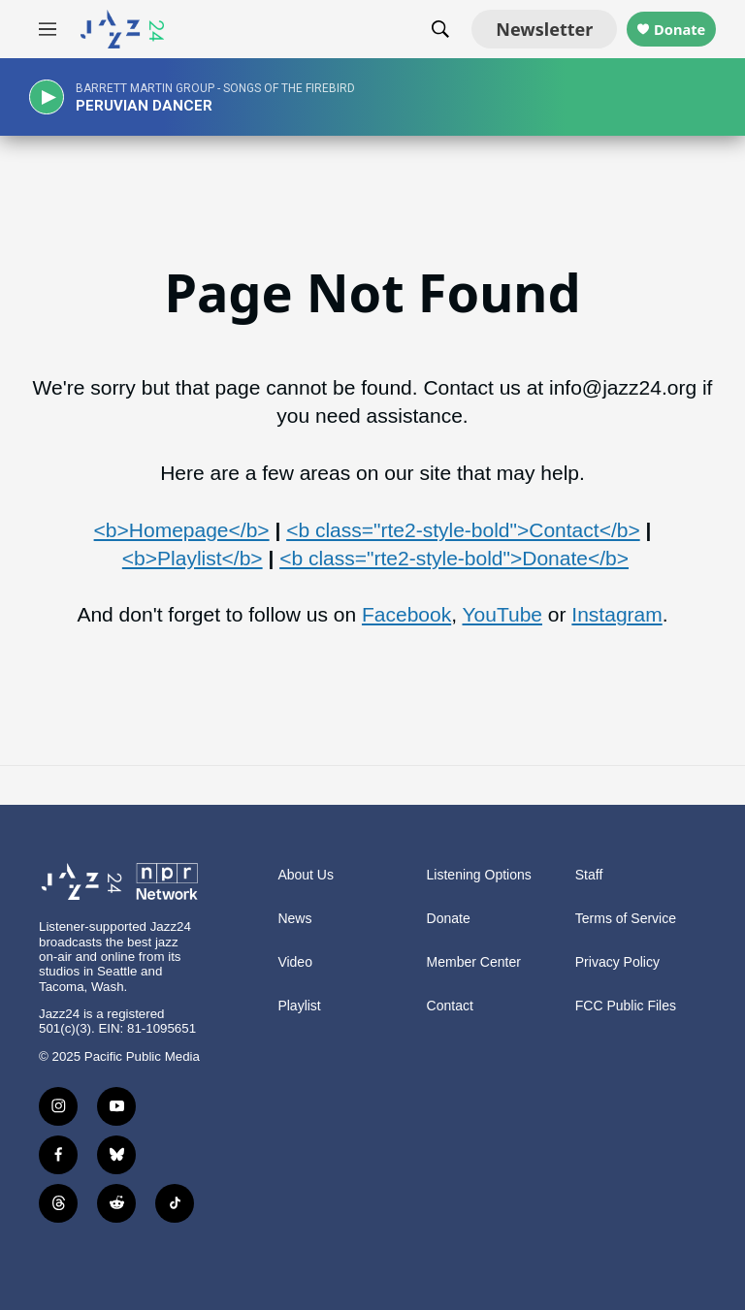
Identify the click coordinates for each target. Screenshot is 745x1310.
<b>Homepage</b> (182, 530)
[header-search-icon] (411, 29)
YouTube (502, 614)
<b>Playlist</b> (192, 558)
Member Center (474, 962)
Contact (450, 1006)
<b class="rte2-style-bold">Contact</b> (463, 530)
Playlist (298, 1006)
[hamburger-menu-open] (47, 29)
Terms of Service (625, 918)
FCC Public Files (625, 1006)
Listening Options (479, 875)
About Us (305, 875)
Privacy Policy (617, 962)
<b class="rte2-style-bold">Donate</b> (454, 558)
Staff (589, 875)
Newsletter (515, 29)
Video (294, 962)
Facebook (406, 614)
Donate (664, 29)
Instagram (616, 614)
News (294, 918)
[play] (53, 97)
